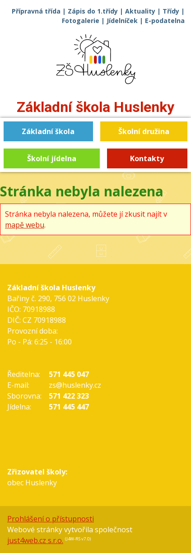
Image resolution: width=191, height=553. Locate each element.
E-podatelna (165, 20)
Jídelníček (122, 20)
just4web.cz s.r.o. (35, 540)
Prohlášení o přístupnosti (50, 519)
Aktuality (140, 11)
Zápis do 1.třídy (93, 11)
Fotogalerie (80, 20)
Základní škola (95, 107)
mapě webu (24, 225)
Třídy (171, 11)
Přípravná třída (36, 11)
